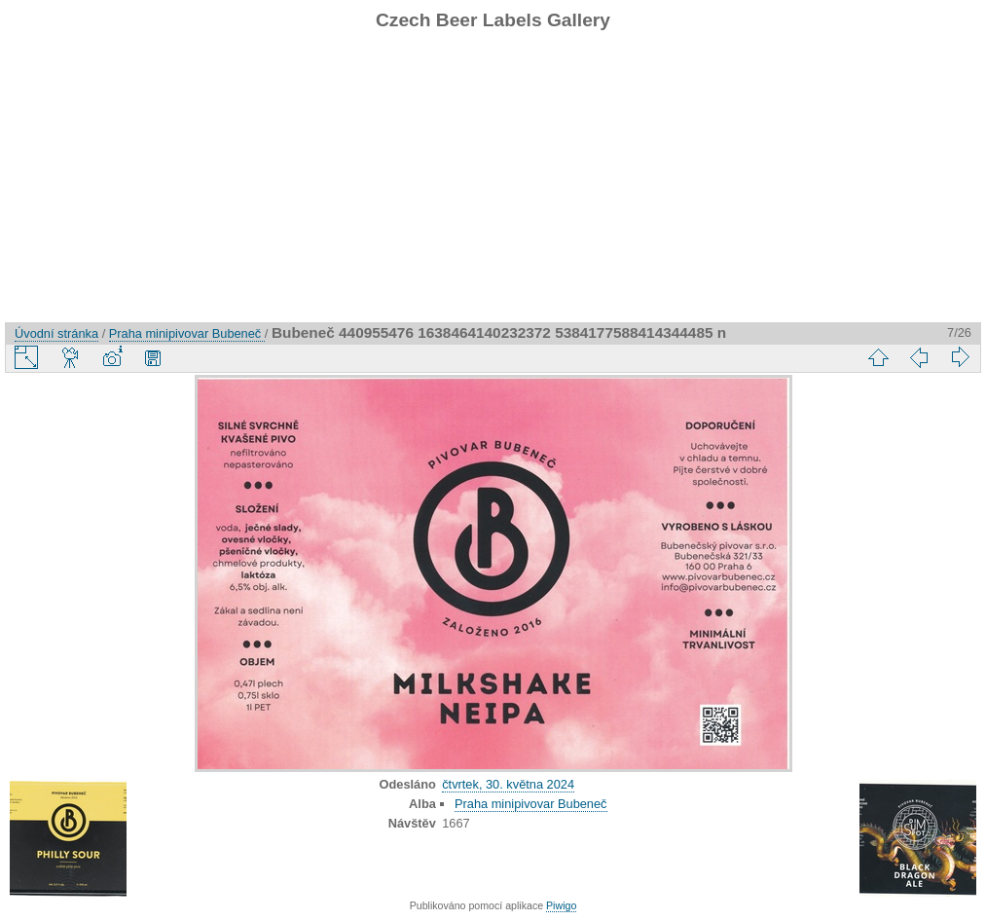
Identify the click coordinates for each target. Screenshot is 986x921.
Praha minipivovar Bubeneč (187, 333)
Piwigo (561, 905)
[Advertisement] (493, 186)
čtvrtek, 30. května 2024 (508, 784)
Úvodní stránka (56, 333)
